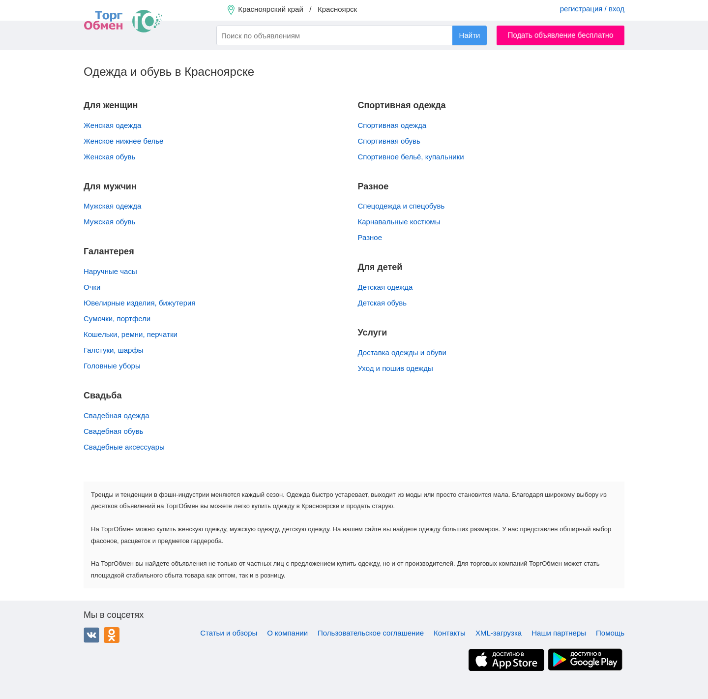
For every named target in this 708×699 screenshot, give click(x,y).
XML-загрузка (498, 633)
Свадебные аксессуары (124, 447)
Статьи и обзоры (228, 633)
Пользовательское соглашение (371, 633)
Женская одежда (112, 125)
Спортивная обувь (389, 141)
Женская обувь (109, 156)
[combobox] (351, 35)
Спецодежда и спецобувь (401, 206)
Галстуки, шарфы (114, 350)
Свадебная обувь (113, 431)
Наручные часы (110, 271)
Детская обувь (382, 303)
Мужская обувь (109, 221)
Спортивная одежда (392, 125)
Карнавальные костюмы (399, 221)
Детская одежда (385, 287)
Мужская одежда (112, 206)
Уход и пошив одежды (395, 368)
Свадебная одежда (116, 415)
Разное (370, 237)
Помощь (610, 633)
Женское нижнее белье (123, 141)
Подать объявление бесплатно (561, 35)
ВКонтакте (91, 635)
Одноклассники (111, 635)
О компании (287, 633)
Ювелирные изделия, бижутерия (140, 303)
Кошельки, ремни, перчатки (130, 334)
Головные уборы (112, 366)
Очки (92, 287)
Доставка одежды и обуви (402, 352)
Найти (469, 35)
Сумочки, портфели (117, 318)
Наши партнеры (558, 633)
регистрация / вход (592, 8)
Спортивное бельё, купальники (411, 156)
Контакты (450, 633)
